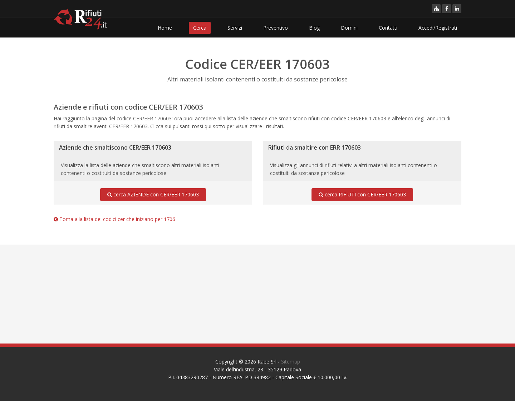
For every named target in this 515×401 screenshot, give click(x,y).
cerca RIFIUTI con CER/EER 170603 (362, 194)
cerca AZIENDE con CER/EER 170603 (153, 194)
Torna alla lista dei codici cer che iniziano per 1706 (114, 219)
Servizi (234, 27)
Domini (349, 27)
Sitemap (290, 361)
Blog (314, 27)
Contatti (388, 27)
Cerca (199, 27)
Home (165, 27)
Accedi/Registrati (437, 27)
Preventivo (275, 27)
